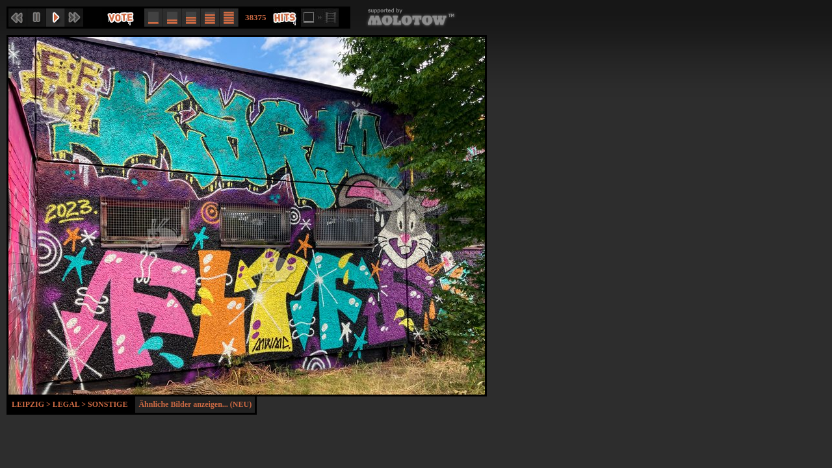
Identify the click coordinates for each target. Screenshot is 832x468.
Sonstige (107, 404)
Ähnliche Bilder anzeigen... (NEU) (195, 404)
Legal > (70, 404)
